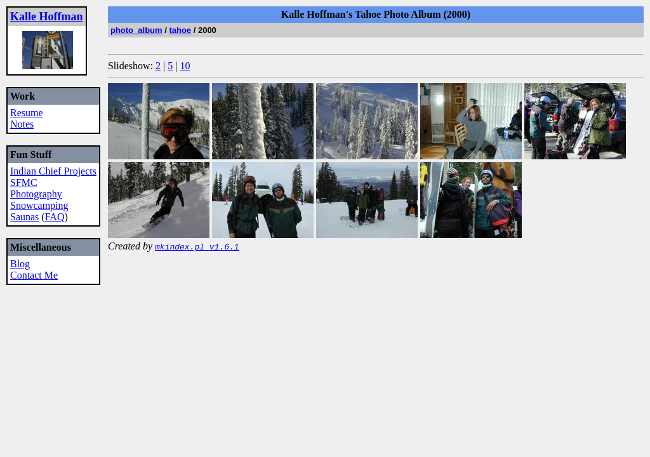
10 (185, 65)
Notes (22, 124)
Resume (26, 112)
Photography (36, 194)
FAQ (55, 216)
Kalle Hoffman (46, 16)
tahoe (180, 30)
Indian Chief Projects (53, 171)
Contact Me (34, 275)
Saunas (24, 216)
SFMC (23, 182)
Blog (20, 263)
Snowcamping (39, 205)
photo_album (136, 30)
